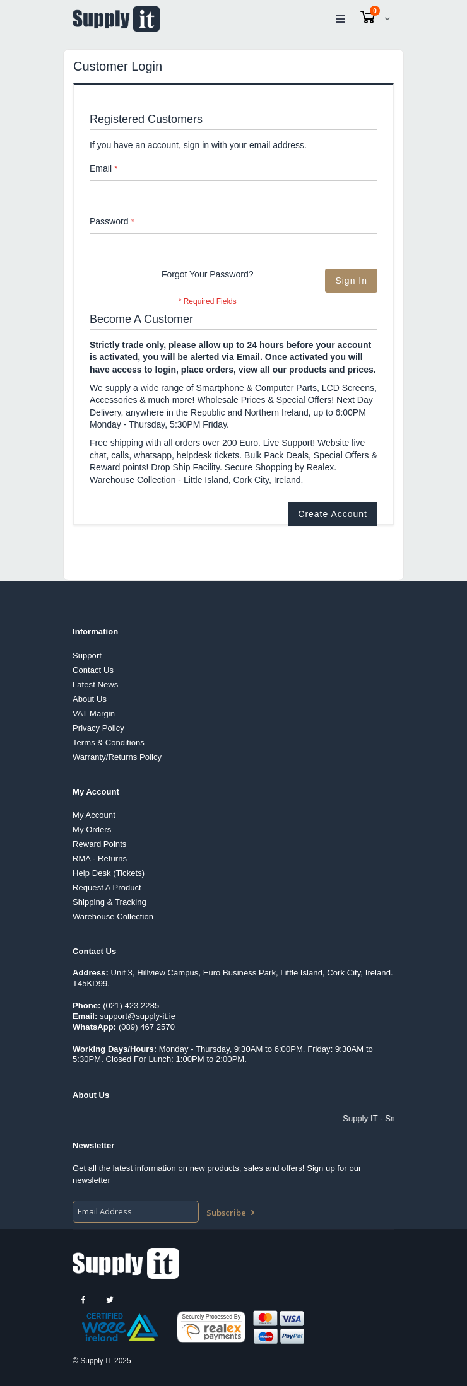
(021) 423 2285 (131, 1005)
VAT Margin (94, 713)
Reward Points (99, 844)
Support (87, 655)
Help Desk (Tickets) (109, 873)
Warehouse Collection (113, 916)
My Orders (92, 829)
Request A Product (107, 887)
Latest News (95, 684)
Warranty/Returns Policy (117, 757)
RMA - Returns (100, 858)
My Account (94, 815)
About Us (90, 699)
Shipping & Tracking (109, 902)
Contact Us (93, 670)
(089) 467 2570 (147, 1027)
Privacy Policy (98, 728)
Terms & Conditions (109, 742)
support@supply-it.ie (137, 1016)
